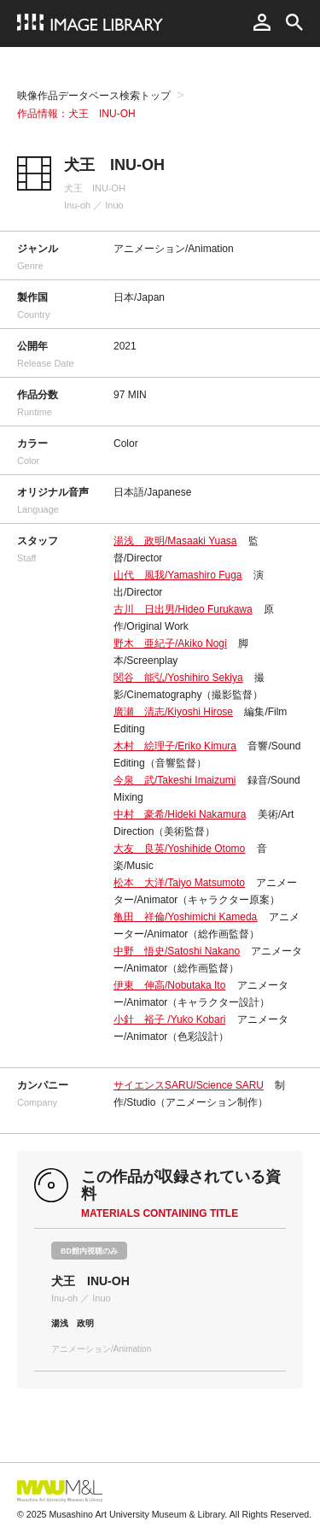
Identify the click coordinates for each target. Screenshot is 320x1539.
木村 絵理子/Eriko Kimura (174, 746)
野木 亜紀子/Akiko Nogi (170, 643)
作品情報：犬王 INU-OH (76, 114)
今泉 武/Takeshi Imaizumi (174, 780)
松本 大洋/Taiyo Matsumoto (179, 883)
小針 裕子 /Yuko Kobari (169, 1019)
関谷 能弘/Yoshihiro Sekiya (178, 678)
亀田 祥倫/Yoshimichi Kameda (185, 917)
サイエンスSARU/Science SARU (188, 1085)
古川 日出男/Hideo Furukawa (183, 609)
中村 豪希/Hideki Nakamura (179, 814)
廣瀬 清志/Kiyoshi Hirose (173, 712)
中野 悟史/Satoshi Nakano (176, 951)
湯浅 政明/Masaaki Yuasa (175, 541)
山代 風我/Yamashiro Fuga (177, 575)
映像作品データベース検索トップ (94, 96)
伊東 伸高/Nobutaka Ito (169, 985)
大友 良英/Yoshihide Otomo (179, 849)
